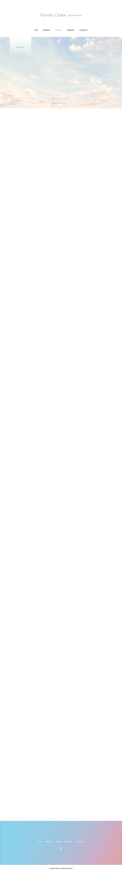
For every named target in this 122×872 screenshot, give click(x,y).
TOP (36, 30)
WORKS (59, 30)
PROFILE (46, 30)
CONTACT (84, 30)
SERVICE (70, 30)
